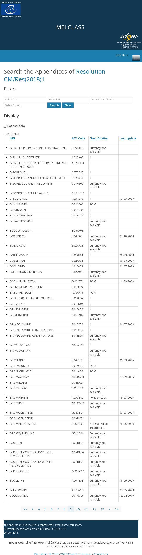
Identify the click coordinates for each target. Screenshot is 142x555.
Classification (101, 138)
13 (102, 509)
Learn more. (75, 525)
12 (94, 509)
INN (14, 138)
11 (86, 509)
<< (25, 509)
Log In (122, 55)
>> (117, 509)
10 (78, 509)
